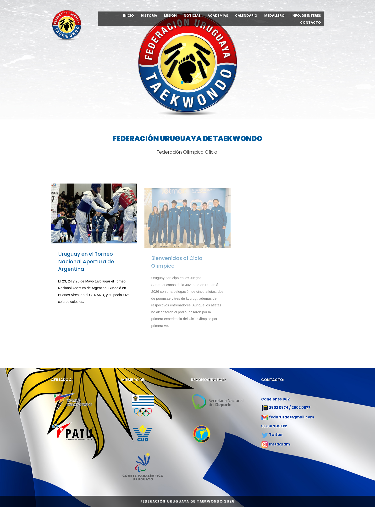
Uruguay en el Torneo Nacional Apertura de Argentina (86, 266)
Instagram (279, 444)
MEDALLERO (274, 15)
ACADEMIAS (218, 15)
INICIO (128, 15)
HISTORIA (149, 15)
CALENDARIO (246, 15)
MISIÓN (170, 15)
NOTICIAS (192, 15)
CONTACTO (310, 22)
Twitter (276, 434)
